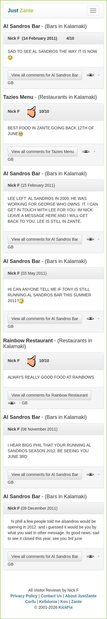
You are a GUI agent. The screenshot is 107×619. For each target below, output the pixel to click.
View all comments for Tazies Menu (42, 151)
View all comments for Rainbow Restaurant (49, 395)
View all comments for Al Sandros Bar (44, 75)
